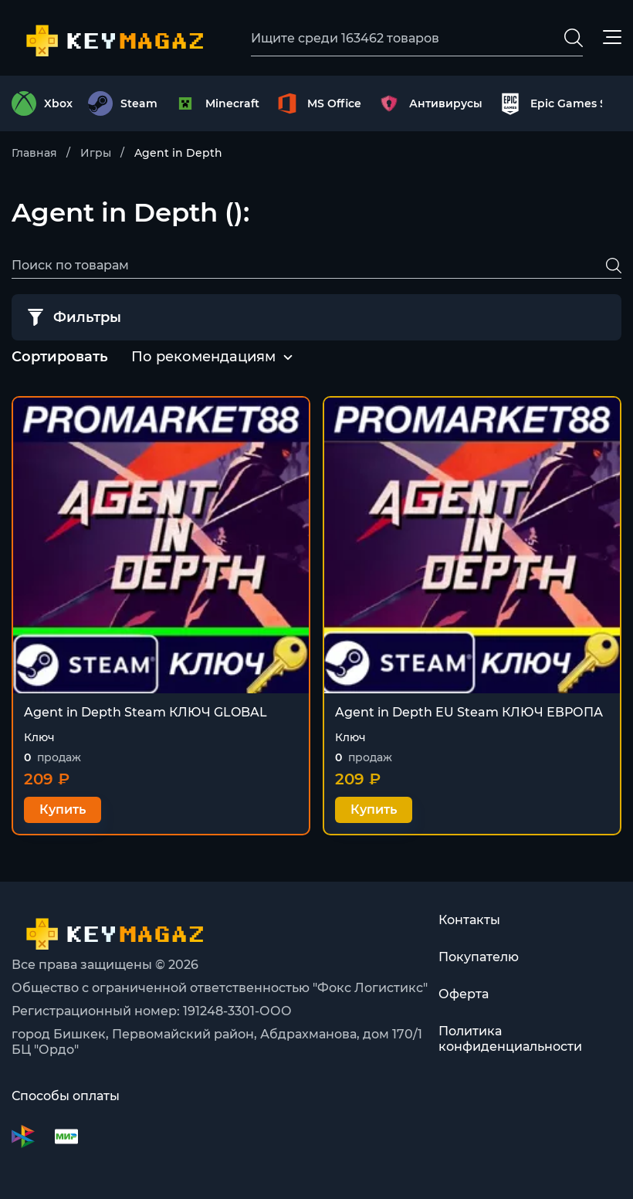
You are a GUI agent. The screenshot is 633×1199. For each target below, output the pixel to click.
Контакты (469, 920)
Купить (62, 809)
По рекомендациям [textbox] (203, 356)
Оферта (463, 994)
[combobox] (203, 357)
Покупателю (478, 957)
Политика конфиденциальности (510, 1039)
